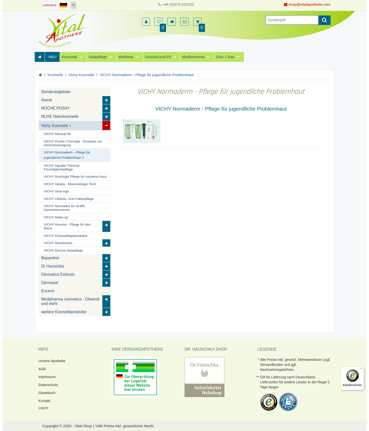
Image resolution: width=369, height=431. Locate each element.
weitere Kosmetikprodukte (63, 312)
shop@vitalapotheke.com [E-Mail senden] (307, 4)
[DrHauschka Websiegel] (204, 377)
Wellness (126, 57)
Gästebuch (46, 393)
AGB (42, 369)
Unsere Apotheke (51, 361)
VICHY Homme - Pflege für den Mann (67, 226)
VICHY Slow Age (56, 191)
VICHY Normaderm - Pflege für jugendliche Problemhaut (147, 75)
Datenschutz (48, 385)
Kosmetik (69, 57)
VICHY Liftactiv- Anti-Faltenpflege (69, 199)
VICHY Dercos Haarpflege (63, 250)
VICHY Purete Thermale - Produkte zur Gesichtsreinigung (73, 143)
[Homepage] (63, 30)
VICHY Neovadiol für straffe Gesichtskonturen (64, 208)
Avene (46, 100)
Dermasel (49, 283)
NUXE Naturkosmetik (59, 116)
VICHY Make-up (56, 217)
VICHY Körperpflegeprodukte (65, 236)
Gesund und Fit (158, 57)
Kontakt (44, 401)
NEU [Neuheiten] (52, 57)
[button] (146, 22)
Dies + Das (225, 57)
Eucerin (47, 291)
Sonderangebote (55, 92)
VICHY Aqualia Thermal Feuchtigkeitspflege (61, 167)
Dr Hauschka (52, 266)
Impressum (47, 377)
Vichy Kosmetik (81, 75)
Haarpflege (98, 57)
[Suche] (292, 20)
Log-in (43, 408)
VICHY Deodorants (58, 243)
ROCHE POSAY (55, 108)
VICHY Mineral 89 (57, 134)
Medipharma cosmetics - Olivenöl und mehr (70, 301)
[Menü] (361, 370)
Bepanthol (50, 258)
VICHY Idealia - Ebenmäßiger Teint (70, 184)
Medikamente (193, 57)
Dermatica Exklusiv (58, 274)
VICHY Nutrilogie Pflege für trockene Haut (75, 176)
